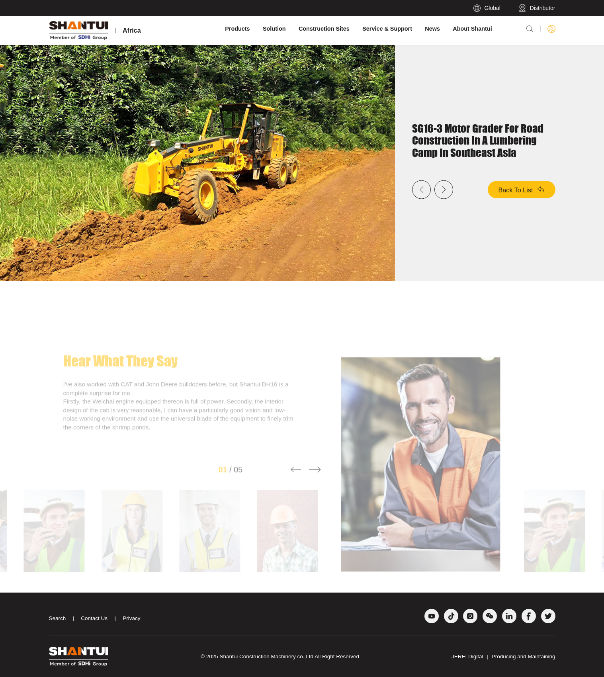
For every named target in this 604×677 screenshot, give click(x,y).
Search (57, 618)
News (432, 28)
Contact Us (94, 618)
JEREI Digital (467, 656)
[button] (296, 479)
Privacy (131, 618)
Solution (274, 28)
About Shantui (472, 28)
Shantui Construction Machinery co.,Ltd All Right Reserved (289, 656)
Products (237, 28)
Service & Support (387, 28)
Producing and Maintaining (523, 656)
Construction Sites (324, 28)
